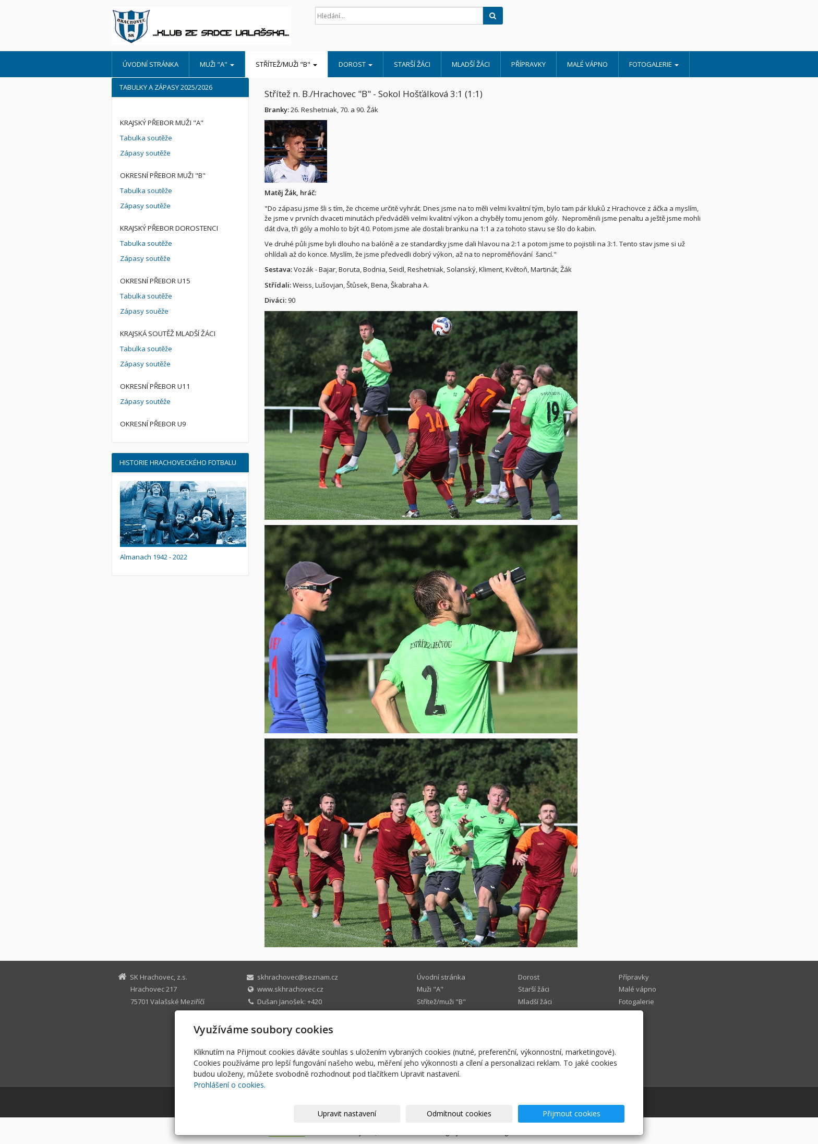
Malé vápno (587, 64)
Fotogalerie (654, 64)
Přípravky (528, 64)
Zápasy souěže (144, 311)
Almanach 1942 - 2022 (153, 557)
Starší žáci (412, 64)
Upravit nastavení (413, 1113)
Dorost (355, 64)
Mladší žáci (471, 64)
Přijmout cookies (585, 1113)
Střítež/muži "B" (286, 64)
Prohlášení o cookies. (230, 1085)
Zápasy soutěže (145, 153)
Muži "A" (217, 64)
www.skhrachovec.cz (290, 989)
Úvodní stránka (150, 64)
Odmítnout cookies (499, 1113)
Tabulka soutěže (146, 137)
